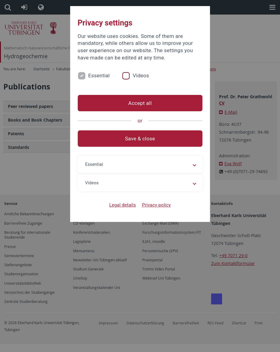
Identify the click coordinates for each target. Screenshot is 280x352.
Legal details (122, 205)
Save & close (140, 139)
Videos (141, 75)
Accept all (140, 103)
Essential (99, 75)
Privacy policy (156, 205)
